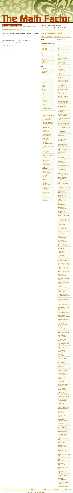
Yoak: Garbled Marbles (61, 85)
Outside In (44, 196)
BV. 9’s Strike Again (61, 419)
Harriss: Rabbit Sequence (62, 233)
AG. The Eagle (60, 478)
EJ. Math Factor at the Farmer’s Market (63, 300)
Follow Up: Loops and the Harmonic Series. (64, 288)
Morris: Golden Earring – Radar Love (64, 102)
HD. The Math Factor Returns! (63, 80)
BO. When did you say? (62, 428)
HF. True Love (60, 77)
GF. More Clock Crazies (62, 173)
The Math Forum (45, 152)
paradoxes (44, 105)
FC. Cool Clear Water (61, 255)
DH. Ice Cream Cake (61, 350)
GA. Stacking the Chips (62, 195)
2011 (58, 47)
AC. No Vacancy (60, 483)
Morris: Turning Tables (61, 229)
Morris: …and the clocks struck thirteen (63, 203)
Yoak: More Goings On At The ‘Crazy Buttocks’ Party (64, 148)
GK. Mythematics (61, 157)
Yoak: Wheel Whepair (61, 131)
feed (44, 61)
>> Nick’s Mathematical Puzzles (48, 169)
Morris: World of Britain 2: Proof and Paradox (64, 199)
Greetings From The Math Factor (9, 30)
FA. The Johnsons (61, 259)
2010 (58, 48)
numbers (23, 26)
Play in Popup (23, 40)
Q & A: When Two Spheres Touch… (64, 267)
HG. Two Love (60, 76)
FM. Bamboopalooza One (62, 237)
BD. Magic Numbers (61, 443)
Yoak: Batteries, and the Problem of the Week (64, 159)
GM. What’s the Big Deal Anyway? (63, 145)
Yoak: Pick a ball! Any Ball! (62, 220)
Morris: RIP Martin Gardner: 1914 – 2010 (64, 109)
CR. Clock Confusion (61, 380)
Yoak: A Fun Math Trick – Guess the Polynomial (64, 232)
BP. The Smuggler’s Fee (62, 427)
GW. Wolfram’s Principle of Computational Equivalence (62, 115)
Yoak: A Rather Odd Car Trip (62, 228)
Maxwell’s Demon (46, 138)
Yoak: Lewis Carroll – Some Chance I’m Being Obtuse (64, 175)
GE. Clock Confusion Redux (62, 177)
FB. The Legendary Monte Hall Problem (63, 257)
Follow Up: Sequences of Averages (64, 264)
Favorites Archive (61, 41)
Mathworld (44, 137)
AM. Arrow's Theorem (61, 470)
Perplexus (44, 180)
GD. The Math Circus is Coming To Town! (64, 182)
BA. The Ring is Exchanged (62, 446)
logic (43, 98)
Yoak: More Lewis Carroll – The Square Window (63, 179)
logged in (9, 48)
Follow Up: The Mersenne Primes (63, 281)
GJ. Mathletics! (60, 161)
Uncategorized (44, 109)
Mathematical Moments (47, 134)
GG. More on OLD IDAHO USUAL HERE (63, 171)
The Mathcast (28, 26)
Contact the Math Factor (46, 58)
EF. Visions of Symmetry (62, 309)
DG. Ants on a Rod (61, 354)
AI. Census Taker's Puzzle (62, 475)
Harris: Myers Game (61, 152)
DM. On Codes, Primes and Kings (22, 30)
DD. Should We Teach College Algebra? (63, 360)
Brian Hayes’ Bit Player (46, 118)
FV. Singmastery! (61, 207)
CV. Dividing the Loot (61, 373)
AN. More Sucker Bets (61, 468)
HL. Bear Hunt (60, 69)
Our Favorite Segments (61, 39)
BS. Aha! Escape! (61, 423)
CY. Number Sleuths (61, 367)
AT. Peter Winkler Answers (62, 460)
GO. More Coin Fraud (61, 134)
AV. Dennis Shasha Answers (62, 456)
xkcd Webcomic (45, 200)
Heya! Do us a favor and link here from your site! (51, 36)
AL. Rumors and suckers (62, 471)
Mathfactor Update (61, 93)
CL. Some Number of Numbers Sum (64, 391)
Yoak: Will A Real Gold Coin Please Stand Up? (64, 236)
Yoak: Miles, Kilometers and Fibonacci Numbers (62, 140)
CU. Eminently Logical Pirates (63, 374)
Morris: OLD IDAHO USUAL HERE (64, 183)
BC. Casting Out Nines (61, 445)
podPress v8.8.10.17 (41, 492)
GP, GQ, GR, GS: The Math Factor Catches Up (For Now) (63, 130)
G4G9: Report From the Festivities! (64, 116)
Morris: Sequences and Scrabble (63, 272)
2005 (58, 55)
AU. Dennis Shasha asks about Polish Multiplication (64, 459)
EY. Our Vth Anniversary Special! (63, 263)
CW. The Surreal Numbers (62, 371)
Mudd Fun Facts (45, 139)
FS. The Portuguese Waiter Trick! (63, 219)
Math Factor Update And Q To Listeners (63, 83)
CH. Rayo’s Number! (61, 397)
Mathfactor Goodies (45, 71)
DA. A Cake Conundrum (62, 365)
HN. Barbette (60, 66)
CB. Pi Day (59, 411)
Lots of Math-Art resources (47, 128)
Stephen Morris (44, 49)
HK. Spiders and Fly (61, 70)
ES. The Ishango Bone (61, 279)
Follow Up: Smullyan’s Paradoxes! (63, 329)
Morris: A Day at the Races (62, 88)
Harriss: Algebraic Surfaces (62, 241)
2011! (59, 92)
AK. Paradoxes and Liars (62, 472)
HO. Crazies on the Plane (62, 65)
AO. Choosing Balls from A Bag (63, 467)
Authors (43, 79)
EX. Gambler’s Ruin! (61, 268)
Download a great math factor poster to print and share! (52, 30)
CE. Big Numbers (61, 404)
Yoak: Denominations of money (63, 58)
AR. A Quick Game (61, 463)
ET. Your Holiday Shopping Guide (63, 278)
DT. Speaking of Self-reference (63, 331)
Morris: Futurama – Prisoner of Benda (64, 101)
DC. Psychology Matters (62, 362)
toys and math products (47, 108)
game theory (45, 94)
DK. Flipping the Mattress (62, 344)
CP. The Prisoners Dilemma (62, 382)
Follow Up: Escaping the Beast (63, 369)
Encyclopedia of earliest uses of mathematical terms (48, 124)
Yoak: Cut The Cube (61, 200)
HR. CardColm (60, 59)
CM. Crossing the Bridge (62, 389)
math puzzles (18, 26)
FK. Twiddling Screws (61, 244)
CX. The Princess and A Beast (63, 370)
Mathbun (44, 193)
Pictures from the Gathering (62, 61)
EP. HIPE (59, 286)
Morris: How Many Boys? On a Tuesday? (63, 142)
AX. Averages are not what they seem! (63, 452)
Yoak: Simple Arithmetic (62, 169)
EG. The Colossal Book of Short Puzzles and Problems (63, 308)
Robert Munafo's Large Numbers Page (48, 147)
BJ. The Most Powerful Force (63, 435)
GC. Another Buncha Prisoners (63, 192)
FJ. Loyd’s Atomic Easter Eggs (63, 245)
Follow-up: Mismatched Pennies (63, 384)
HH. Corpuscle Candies (62, 74)
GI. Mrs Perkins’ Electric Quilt (63, 165)
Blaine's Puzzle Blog (46, 172)
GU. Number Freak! (61, 126)
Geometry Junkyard (46, 127)
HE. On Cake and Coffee (62, 78)
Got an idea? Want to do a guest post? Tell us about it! (52, 33)
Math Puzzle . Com (46, 176)
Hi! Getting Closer (61, 73)
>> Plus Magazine (46, 116)
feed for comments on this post (8, 42)
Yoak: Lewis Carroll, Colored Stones (64, 187)
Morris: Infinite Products (62, 208)
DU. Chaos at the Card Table (63, 328)
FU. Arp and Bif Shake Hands (63, 214)
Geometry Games (46, 189)
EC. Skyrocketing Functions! (62, 315)
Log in (43, 56)
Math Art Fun (45, 163)
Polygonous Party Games (62, 120)
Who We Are (44, 68)
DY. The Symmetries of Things (63, 321)
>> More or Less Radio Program (48, 115)
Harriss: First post (61, 274)
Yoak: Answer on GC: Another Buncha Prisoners (63, 191)
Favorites (14, 26)
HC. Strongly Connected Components (64, 86)
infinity (44, 97)
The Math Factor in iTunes (47, 59)
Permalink (8, 27)
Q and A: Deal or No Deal (62, 358)
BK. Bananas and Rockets (62, 434)
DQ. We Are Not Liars (61, 335)
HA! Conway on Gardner (62, 106)
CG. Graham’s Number (62, 400)
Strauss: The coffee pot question (63, 81)
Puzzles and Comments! (62, 122)
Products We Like (45, 72)
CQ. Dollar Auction (61, 381)
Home (43, 55)
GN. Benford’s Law (61, 135)
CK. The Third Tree (61, 392)
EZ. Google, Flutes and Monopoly (63, 260)
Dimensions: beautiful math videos (48, 122)
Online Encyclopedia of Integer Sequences (48, 142)
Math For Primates (46, 131)
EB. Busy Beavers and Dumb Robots (64, 316)
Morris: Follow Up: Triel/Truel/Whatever (61, 138)
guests (44, 96)
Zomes (44, 167)
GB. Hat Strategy (61, 194)
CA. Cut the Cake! (61, 412)
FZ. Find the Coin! (61, 196)
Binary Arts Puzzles (46, 160)
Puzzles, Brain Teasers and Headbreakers (47, 183)
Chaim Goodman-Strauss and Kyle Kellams (47, 46)
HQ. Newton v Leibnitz (61, 62)
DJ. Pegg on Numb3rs (61, 346)
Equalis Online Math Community (48, 126)
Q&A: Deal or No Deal (61, 351)
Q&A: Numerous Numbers (62, 385)
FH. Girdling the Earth (61, 248)
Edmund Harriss (44, 48)
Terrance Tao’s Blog (46, 151)
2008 (58, 51)
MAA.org (44, 130)
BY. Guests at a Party (61, 415)
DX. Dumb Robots (61, 323)
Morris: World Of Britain (62, 211)
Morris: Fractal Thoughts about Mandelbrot (63, 97)
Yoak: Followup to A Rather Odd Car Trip (64, 223)
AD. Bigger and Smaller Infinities (63, 482)
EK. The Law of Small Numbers (63, 298)
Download (28, 40)
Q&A (42, 89)
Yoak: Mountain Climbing (62, 240)
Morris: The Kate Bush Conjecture (63, 212)
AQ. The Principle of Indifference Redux (63, 465)
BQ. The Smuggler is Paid (62, 426)
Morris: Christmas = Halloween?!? (63, 271)
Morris (44, 82)
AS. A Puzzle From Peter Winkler (63, 462)
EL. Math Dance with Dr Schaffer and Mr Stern (64, 296)
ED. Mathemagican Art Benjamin (63, 312)
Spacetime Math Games (47, 184)
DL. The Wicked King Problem (11, 25)
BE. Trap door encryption (62, 442)
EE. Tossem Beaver (61, 311)
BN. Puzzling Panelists (61, 430)
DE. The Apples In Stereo (62, 357)
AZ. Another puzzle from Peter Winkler (63, 449)
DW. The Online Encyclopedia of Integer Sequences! (63, 325)
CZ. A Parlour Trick (61, 366)
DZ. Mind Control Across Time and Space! (63, 320)
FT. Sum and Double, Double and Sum (63, 216)
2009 (58, 50)
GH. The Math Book (61, 168)
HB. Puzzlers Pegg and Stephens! (63, 89)
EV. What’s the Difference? (62, 275)
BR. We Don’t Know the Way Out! (63, 424)
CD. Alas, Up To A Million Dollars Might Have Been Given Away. (63, 408)
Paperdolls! (60, 290)
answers (10, 26)
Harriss (44, 81)
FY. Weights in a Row (61, 204)
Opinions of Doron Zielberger (48, 143)
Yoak (43, 83)
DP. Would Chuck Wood (62, 336)
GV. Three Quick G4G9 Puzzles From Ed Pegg (64, 119)
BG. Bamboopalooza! (61, 439)
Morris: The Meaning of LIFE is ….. (64, 124)
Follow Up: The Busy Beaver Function (64, 313)
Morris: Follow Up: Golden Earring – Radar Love (64, 99)
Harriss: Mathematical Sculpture (63, 227)
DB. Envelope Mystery (61, 363)
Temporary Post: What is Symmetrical (64, 188)
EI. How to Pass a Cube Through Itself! (63, 303)
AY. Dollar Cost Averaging (62, 450)
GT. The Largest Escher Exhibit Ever (64, 127)
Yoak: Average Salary (61, 162)
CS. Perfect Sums (61, 378)
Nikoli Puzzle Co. (45, 179)
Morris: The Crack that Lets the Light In (64, 105)
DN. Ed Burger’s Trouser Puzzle (63, 339)
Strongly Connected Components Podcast (48, 149)
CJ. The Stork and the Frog (62, 395)
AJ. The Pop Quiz (61, 474)
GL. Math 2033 (60, 153)
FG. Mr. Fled (60, 249)
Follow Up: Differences (61, 270)
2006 (58, 54)
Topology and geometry (47, 107)
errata (44, 93)
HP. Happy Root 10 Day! (62, 63)
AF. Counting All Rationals (62, 479)
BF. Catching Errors (61, 441)
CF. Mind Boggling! (61, 403)
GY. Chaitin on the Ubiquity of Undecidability (63, 111)
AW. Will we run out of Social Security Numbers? (64, 455)
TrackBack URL (17, 42)
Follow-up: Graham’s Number (63, 399)
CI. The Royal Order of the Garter (63, 396)
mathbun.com (45, 64)
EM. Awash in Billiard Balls (62, 294)
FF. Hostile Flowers (61, 251)
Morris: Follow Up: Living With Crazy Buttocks (64, 155)
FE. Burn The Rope (61, 252)
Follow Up (43, 86)
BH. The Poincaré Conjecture (63, 438)
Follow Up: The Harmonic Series (63, 304)
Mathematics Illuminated (47, 135)
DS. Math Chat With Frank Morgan (63, 332)
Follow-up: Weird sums (61, 377)
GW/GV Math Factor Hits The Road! (64, 123)
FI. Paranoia (60, 247)
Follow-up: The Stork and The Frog (64, 393)
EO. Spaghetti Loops (61, 291)
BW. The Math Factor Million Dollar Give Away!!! (64, 417)
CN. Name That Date (61, 388)
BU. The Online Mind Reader (63, 420)
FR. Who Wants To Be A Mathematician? (62, 225)
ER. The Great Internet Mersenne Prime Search (63, 283)
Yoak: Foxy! (60, 166)
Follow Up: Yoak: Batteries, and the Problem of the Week (64, 150)
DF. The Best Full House (62, 355)
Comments (45, 62)
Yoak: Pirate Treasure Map (62, 132)
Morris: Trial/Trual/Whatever (62, 144)
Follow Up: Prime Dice (61, 347)
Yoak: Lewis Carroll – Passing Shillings (63, 186)
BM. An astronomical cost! (62, 431)
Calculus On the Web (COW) (47, 119)
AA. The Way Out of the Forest (63, 486)
